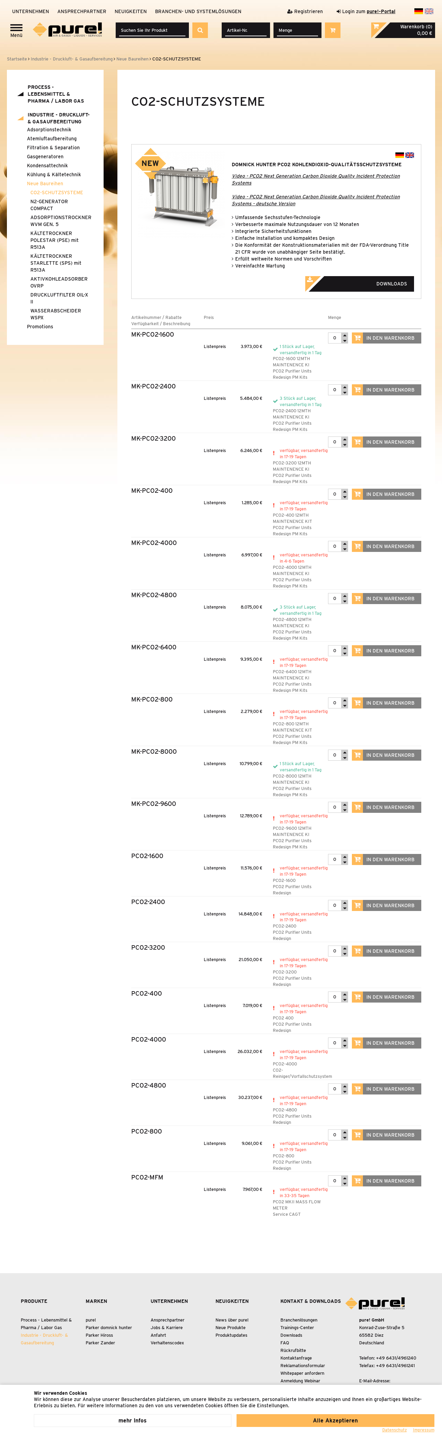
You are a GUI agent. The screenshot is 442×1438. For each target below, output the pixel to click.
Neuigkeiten (131, 11)
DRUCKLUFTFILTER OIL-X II (59, 298)
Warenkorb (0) (416, 26)
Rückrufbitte (293, 1350)
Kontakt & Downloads (310, 1301)
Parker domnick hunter (109, 1327)
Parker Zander (100, 1342)
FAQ (284, 1342)
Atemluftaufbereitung (52, 138)
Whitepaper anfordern (302, 1373)
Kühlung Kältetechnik (54, 174)
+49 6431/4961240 (396, 1358)
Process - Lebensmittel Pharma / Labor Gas (56, 94)
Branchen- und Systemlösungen (198, 11)
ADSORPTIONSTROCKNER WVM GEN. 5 (60, 221)
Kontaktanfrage (296, 1358)
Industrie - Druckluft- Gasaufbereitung (59, 118)
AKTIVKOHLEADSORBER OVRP (59, 282)
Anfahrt (158, 1335)
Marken (96, 1301)
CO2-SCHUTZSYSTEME (56, 192)
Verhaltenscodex (167, 1342)
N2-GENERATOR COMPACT (49, 205)
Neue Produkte (230, 1327)
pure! (91, 1320)
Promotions (40, 326)
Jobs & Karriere (167, 1327)
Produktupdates (231, 1335)
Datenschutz (394, 1429)
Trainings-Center (297, 1327)
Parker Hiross (99, 1335)
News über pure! (232, 1320)
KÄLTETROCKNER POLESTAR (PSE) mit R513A (54, 240)
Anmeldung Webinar (300, 1380)
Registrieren (305, 11)
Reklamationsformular (302, 1365)
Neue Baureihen (45, 183)
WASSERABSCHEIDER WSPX (55, 314)
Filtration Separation (53, 147)
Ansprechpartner (81, 11)
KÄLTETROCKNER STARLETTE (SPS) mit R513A (55, 263)
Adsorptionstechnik (49, 129)
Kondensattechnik (47, 165)
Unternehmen (30, 11)
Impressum (423, 1429)
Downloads (365, 281)
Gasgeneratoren (45, 156)
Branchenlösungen (298, 1320)
